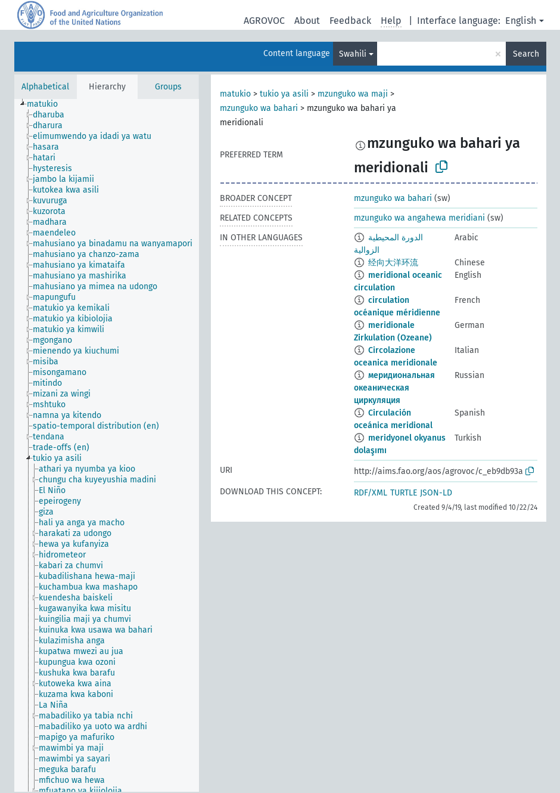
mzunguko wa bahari (259, 108)
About (307, 20)
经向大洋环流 (393, 263)
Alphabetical (45, 87)
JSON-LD (436, 493)
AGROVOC (264, 20)
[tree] (106, 445)
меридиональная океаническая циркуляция (394, 387)
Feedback (350, 20)
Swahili (352, 54)
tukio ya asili (284, 94)
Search (526, 54)
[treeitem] (47, 104)
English (520, 20)
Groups (168, 87)
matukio (235, 94)
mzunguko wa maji (353, 94)
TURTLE (403, 493)
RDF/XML (370, 493)
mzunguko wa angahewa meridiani (419, 218)
